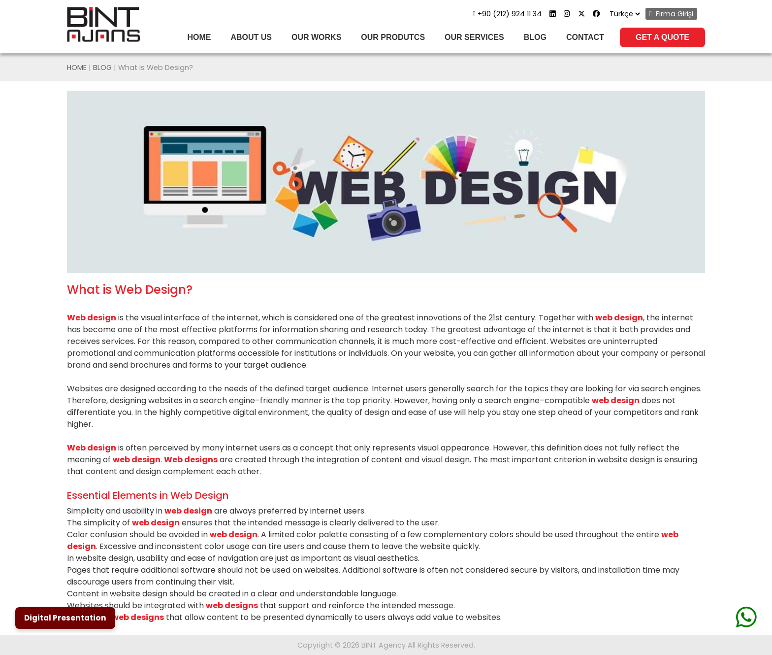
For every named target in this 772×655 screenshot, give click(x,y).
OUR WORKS (316, 37)
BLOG (535, 37)
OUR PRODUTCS (393, 37)
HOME (199, 37)
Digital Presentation (65, 618)
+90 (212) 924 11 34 (507, 14)
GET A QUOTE (662, 37)
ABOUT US (251, 37)
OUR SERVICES (474, 37)
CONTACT (585, 37)
